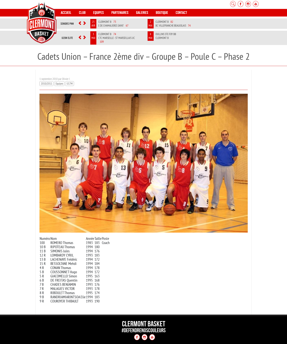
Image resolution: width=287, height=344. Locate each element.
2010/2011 (46, 83)
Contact (181, 12)
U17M (70, 83)
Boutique (162, 12)
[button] (80, 24)
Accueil (66, 12)
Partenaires (119, 12)
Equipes (98, 12)
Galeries (142, 12)
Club (82, 12)
